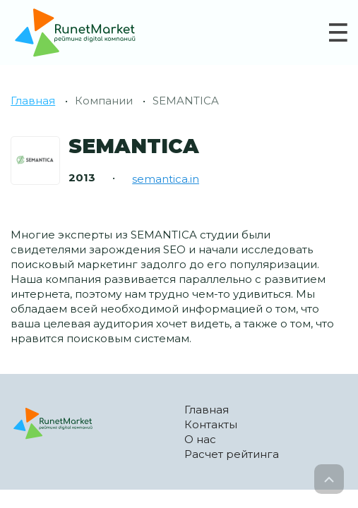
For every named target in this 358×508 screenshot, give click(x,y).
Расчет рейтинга (231, 454)
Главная (33, 100)
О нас (200, 439)
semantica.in (165, 179)
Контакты (210, 424)
